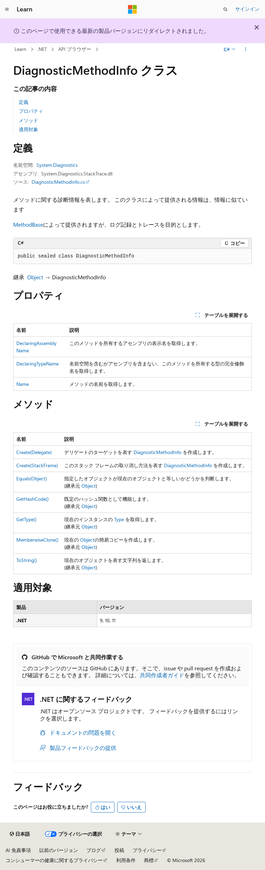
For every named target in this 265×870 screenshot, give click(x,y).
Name (22, 384)
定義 (23, 102)
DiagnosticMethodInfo (157, 452)
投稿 (119, 850)
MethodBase (28, 224)
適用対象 (28, 129)
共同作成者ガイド (162, 675)
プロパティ (31, 111)
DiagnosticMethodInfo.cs (58, 182)
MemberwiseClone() (37, 539)
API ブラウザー (74, 49)
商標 (149, 860)
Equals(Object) (31, 478)
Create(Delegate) (34, 452)
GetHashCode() (32, 499)
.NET (42, 49)
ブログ (93, 850)
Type (119, 519)
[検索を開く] (225, 9)
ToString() (26, 560)
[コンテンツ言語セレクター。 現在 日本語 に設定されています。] (20, 834)
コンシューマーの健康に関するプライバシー (54, 860)
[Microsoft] (132, 9)
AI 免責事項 (18, 850)
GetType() (26, 519)
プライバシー (147, 850)
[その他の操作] (246, 49)
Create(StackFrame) (37, 465)
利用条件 (126, 860)
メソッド (28, 120)
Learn (20, 49)
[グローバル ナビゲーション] (7, 9)
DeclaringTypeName (37, 363)
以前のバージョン (58, 850)
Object (35, 277)
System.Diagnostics (57, 165)
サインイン (247, 9)
